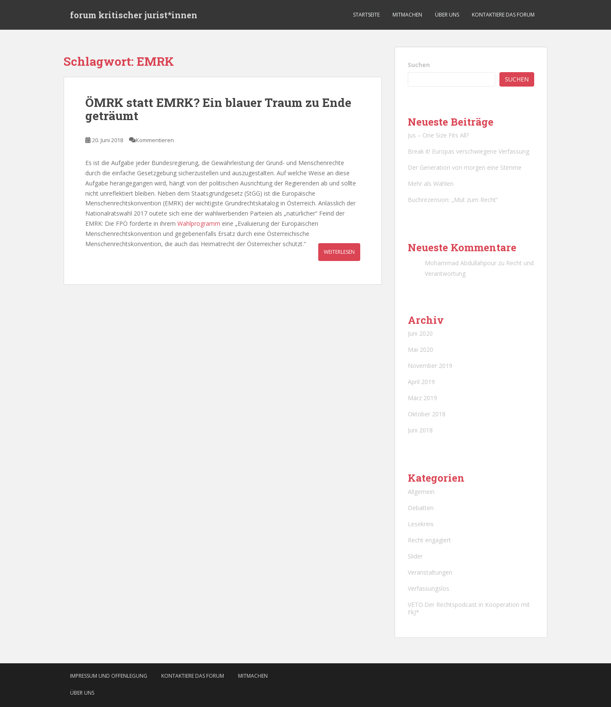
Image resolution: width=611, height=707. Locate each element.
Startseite (366, 14)
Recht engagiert (429, 540)
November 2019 (430, 366)
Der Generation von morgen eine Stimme (464, 167)
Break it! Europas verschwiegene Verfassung (468, 151)
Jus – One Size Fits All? (438, 135)
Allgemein (421, 492)
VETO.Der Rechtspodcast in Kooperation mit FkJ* (469, 608)
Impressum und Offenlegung (108, 675)
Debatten (421, 508)
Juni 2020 (420, 333)
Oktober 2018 (427, 414)
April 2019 (421, 382)
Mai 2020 (420, 349)
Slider (415, 556)
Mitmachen (407, 14)
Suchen (419, 65)
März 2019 (422, 398)
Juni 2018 (420, 430)
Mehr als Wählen (431, 184)
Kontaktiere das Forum (503, 14)
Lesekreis (421, 524)
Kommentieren (155, 140)
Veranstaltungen (430, 572)
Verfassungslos (428, 588)
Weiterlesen (339, 251)
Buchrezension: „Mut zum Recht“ (453, 200)
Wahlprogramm (198, 223)
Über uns (447, 14)
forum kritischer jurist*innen (133, 14)
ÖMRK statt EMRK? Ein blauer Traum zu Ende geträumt (218, 109)
